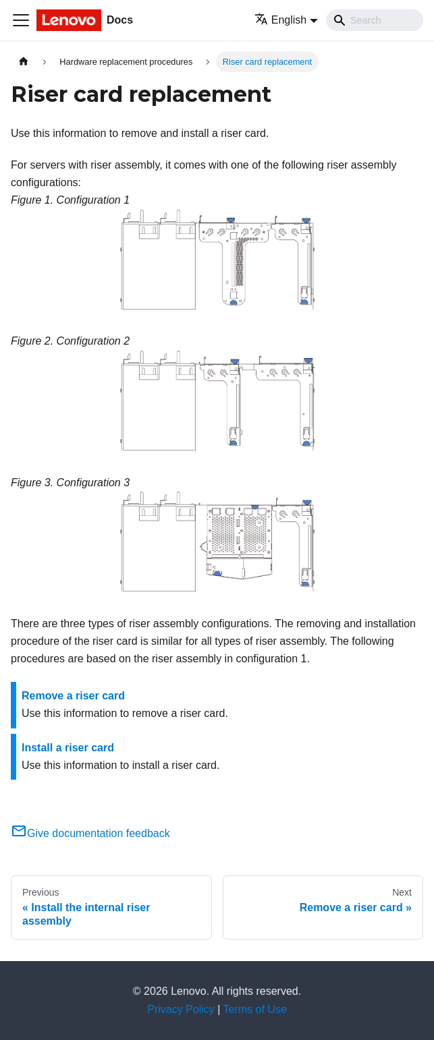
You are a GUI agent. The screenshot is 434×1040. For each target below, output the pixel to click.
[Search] (374, 20)
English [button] (280, 20)
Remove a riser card (73, 695)
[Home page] (23, 61)
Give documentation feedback (90, 833)
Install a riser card (68, 747)
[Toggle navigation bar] (21, 20)
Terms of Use (255, 1009)
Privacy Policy (181, 1009)
